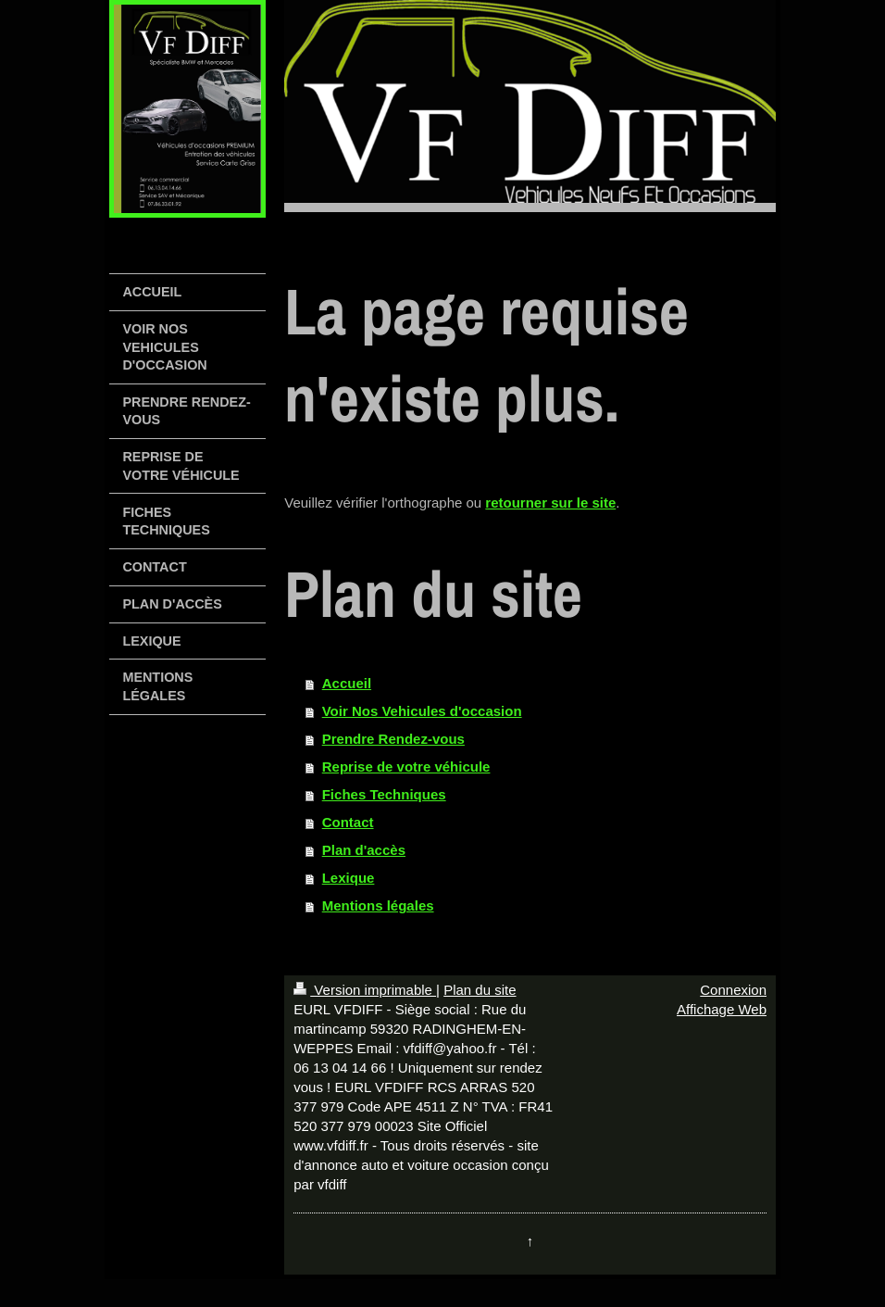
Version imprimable (364, 990)
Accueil (346, 683)
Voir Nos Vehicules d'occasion (422, 711)
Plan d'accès (363, 850)
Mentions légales (378, 905)
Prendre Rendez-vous (393, 739)
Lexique (348, 878)
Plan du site (479, 990)
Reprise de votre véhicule (406, 766)
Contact (348, 822)
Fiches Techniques (384, 794)
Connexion (733, 990)
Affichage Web (722, 1009)
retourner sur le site (550, 502)
